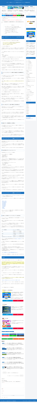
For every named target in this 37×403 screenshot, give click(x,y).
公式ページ (18, 328)
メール (3, 392)
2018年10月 (27, 110)
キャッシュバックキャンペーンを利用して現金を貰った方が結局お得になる (13, 27)
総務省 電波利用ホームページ (29, 118)
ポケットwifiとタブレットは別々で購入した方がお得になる (12, 28)
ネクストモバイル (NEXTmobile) (30, 92)
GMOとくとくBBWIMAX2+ (29, 73)
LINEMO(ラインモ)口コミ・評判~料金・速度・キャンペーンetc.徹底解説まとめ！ (30, 54)
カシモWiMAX (27, 74)
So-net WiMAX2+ (4, 203)
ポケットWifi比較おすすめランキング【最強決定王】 (8, 287)
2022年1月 (27, 104)
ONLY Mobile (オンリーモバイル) (30, 85)
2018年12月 (27, 107)
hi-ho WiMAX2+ (28, 76)
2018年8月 (27, 113)
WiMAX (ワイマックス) (28, 70)
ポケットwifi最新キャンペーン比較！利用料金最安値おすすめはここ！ (10, 252)
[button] (35, 14)
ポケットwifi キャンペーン (29, 64)
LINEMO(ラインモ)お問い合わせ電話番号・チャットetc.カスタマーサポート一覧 (30, 49)
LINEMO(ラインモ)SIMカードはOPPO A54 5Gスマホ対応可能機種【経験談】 (30, 51)
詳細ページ (7, 328)
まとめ (6, 33)
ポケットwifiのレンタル (29, 67)
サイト (2, 394)
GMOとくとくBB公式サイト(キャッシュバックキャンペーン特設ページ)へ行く (11, 280)
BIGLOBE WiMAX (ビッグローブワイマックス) (30, 78)
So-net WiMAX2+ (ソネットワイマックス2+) (30, 82)
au (26, 88)
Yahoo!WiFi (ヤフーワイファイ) (29, 94)
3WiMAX (3, 207)
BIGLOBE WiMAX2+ (4, 202)
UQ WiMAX (3, 208)
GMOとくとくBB (4, 201)
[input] (31, 14)
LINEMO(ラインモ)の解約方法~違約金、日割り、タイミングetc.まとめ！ (30, 43)
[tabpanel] (4, 9)
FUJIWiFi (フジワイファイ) (29, 95)
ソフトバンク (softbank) (29, 91)
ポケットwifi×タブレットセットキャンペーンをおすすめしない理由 (12, 26)
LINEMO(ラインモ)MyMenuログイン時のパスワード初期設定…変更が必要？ (30, 46)
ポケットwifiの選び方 (28, 61)
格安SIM (27, 98)
